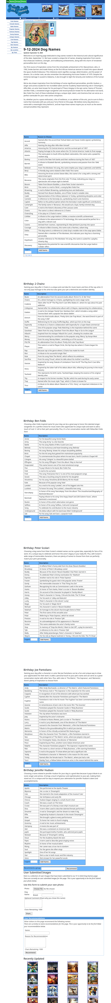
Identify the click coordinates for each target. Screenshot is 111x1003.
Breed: (35, 895)
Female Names (14, 24)
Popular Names (14, 29)
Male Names (14, 26)
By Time (14, 52)
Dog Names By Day (28, 20)
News (88, 18)
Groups (18, 1)
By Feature (14, 47)
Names (12, 1)
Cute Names (14, 21)
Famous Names (14, 32)
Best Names (14, 45)
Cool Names (14, 39)
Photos (23, 1)
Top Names (14, 42)
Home (22, 18)
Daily (55, 18)
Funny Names (14, 34)
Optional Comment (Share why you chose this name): (44, 898)
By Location (14, 50)
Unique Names (14, 37)
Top (8, 1)
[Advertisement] (64, 122)
